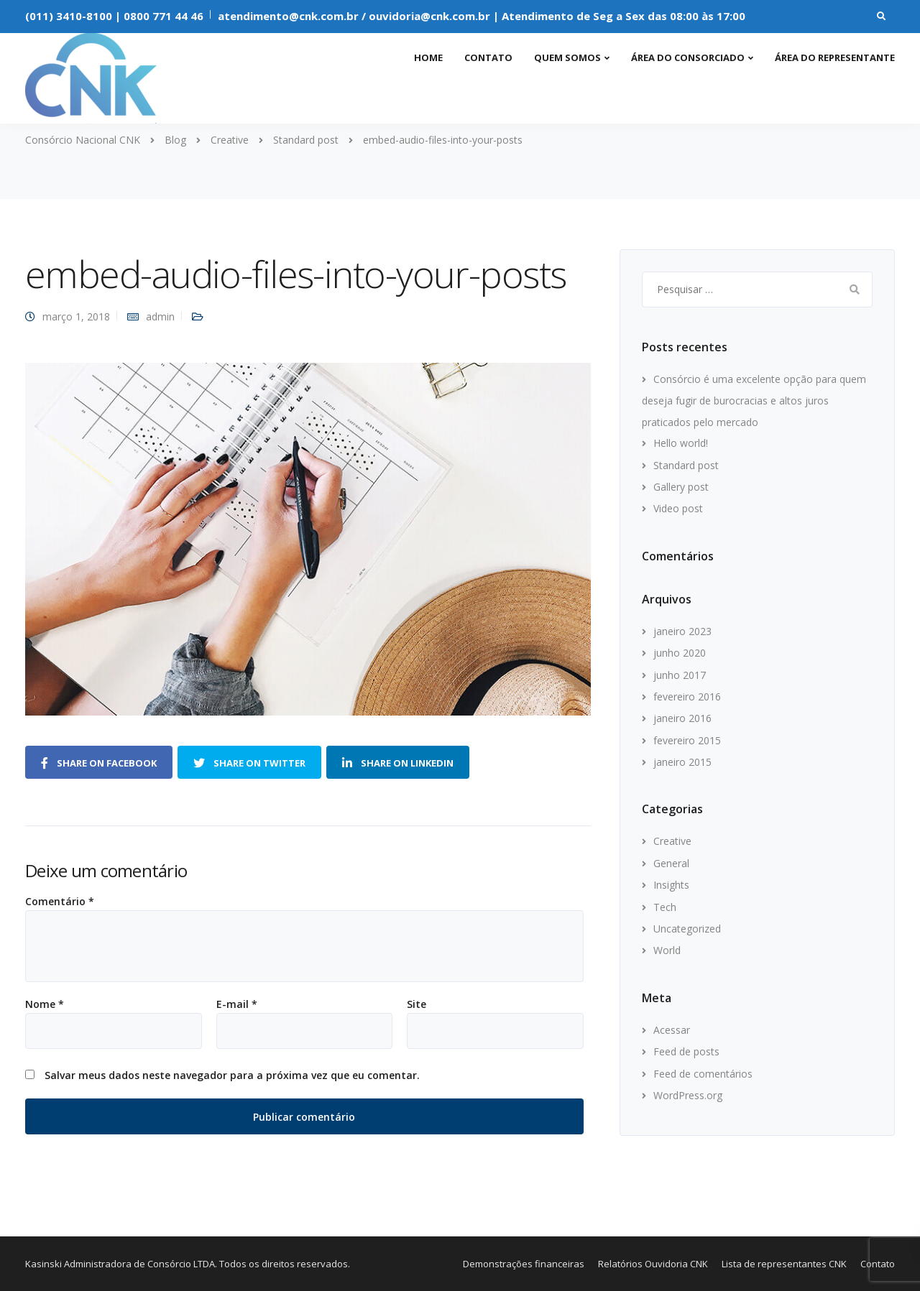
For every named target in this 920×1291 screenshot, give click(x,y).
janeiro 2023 (682, 631)
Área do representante (835, 57)
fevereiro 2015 (687, 740)
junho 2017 (679, 675)
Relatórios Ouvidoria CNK (653, 1263)
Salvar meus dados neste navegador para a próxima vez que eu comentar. (232, 1075)
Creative (672, 841)
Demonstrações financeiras (523, 1263)
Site (416, 1004)
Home (428, 57)
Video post (678, 508)
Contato (488, 57)
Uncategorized (687, 928)
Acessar (671, 1030)
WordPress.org (687, 1095)
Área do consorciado (688, 57)
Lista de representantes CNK (784, 1263)
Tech (664, 907)
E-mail (236, 1004)
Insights (671, 885)
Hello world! (680, 443)
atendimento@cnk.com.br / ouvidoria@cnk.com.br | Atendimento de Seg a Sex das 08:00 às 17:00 (481, 16)
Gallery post (681, 487)
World (667, 950)
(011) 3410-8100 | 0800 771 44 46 (114, 16)
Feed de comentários (703, 1074)
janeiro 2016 (682, 718)
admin (160, 316)
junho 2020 (679, 653)
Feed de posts (686, 1051)
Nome (44, 1004)
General (671, 863)
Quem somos (567, 57)
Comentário (59, 902)
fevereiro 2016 (687, 696)
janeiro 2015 (682, 762)
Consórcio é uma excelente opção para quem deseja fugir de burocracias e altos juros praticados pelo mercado (754, 400)
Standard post (686, 465)
